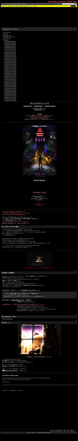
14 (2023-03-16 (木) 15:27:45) (10, 61)
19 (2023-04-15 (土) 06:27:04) (10, 68)
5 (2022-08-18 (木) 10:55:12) (10, 47)
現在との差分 (5, 35)
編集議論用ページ (33, 276)
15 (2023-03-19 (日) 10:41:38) (10, 62)
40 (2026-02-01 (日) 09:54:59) (10, 100)
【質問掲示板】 (38, 106)
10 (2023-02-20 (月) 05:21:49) (10, 55)
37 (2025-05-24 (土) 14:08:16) (10, 95)
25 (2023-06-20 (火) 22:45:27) (10, 77)
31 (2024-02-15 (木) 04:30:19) (10, 86)
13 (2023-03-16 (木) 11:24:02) (10, 59)
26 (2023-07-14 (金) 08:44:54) (10, 79)
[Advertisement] (39, 17)
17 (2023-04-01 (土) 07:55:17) (10, 65)
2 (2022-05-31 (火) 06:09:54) (10, 42)
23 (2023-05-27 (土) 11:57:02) (10, 74)
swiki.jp (38, 432)
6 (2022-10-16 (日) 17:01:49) (10, 48)
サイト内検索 (58, 3)
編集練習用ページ (16, 364)
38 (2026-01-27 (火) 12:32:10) (10, 97)
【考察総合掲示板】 (50, 106)
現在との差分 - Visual (7, 36)
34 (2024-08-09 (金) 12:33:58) (10, 91)
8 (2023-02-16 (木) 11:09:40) (10, 52)
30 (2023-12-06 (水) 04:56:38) (10, 85)
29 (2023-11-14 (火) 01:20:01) (10, 83)
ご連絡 (27, 218)
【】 (39, 109)
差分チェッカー (5, 6)
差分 (4, 33)
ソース (4, 38)
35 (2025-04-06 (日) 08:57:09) (10, 92)
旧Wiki (4, 277)
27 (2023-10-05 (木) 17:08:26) (10, 80)
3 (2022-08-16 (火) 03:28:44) (10, 44)
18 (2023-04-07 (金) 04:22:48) (10, 67)
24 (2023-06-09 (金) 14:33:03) (10, 76)
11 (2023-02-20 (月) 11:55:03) (10, 56)
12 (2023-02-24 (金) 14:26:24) (10, 58)
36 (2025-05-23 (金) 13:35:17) (10, 94)
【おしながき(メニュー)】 (39, 103)
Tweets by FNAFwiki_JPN (7, 318)
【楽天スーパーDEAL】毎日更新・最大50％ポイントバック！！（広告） (23, 6)
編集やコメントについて (9, 370)
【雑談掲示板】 (27, 106)
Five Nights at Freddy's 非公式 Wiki (62, 2)
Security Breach (39, 180)
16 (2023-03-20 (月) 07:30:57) (10, 64)
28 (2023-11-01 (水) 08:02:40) (10, 82)
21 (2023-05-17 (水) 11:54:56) (10, 71)
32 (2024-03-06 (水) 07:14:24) (10, 88)
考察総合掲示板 (15, 300)
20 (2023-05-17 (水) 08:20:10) (10, 70)
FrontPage (5, 29)
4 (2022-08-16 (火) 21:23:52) (10, 45)
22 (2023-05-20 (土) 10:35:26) (10, 73)
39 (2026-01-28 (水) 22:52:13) (10, 98)
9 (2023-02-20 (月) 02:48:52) (10, 53)
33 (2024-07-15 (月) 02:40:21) (10, 89)
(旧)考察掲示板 (20, 301)
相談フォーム (35, 285)
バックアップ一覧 (6, 32)
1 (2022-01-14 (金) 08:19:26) (10, 41)
